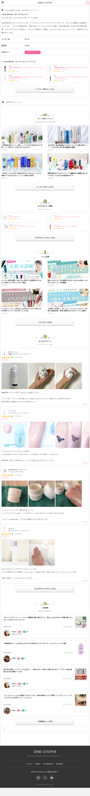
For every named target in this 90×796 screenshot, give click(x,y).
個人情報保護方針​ (49, 770)
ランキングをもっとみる (45, 189)
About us (26, 770)
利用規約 (36, 770)
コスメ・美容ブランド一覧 (13, 10)
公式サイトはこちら (34, 52)
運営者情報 (63, 770)
